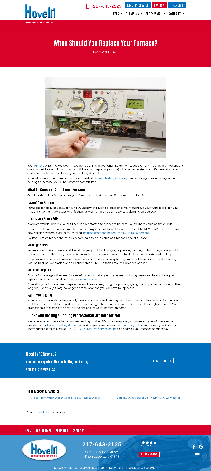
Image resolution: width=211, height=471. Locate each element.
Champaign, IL (130, 325)
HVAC (118, 13)
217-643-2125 (75, 328)
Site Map (98, 467)
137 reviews (153, 446)
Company (177, 13)
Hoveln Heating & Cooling (111, 178)
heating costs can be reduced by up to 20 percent (116, 232)
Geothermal (156, 13)
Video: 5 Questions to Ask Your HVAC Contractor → (150, 397)
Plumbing (134, 13)
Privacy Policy (115, 467)
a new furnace (87, 279)
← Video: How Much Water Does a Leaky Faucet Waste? (64, 397)
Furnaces (49, 412)
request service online (102, 328)
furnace (39, 165)
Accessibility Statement (142, 467)
